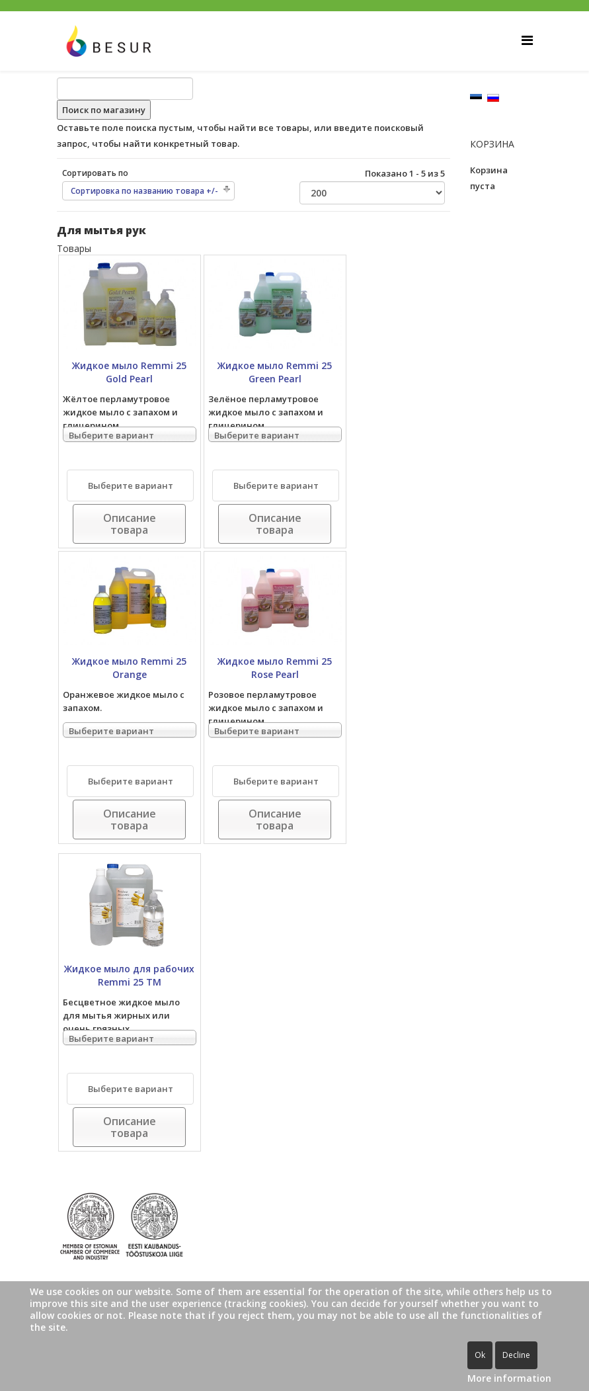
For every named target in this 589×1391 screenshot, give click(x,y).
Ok (480, 1355)
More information (509, 1378)
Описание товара (129, 524)
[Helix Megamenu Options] (527, 40)
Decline (516, 1355)
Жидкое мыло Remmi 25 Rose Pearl (274, 668)
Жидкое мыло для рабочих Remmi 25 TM (129, 975)
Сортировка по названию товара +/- (144, 190)
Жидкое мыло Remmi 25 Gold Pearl (129, 372)
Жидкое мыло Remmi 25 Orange (129, 668)
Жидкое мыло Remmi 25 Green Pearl (274, 372)
